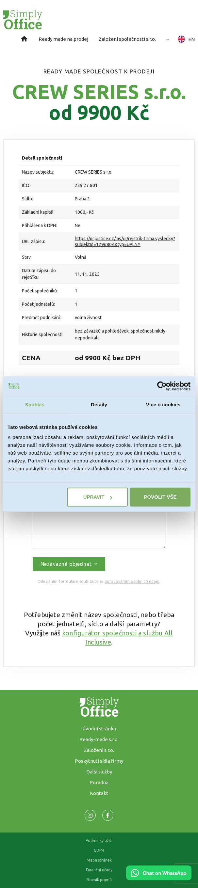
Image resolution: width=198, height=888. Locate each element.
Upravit (97, 497)
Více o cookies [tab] (163, 404)
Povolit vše (160, 497)
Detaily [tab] (99, 404)
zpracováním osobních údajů (132, 581)
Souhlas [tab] (34, 404)
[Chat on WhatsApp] (158, 878)
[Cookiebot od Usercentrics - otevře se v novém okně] (161, 386)
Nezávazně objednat (69, 564)
